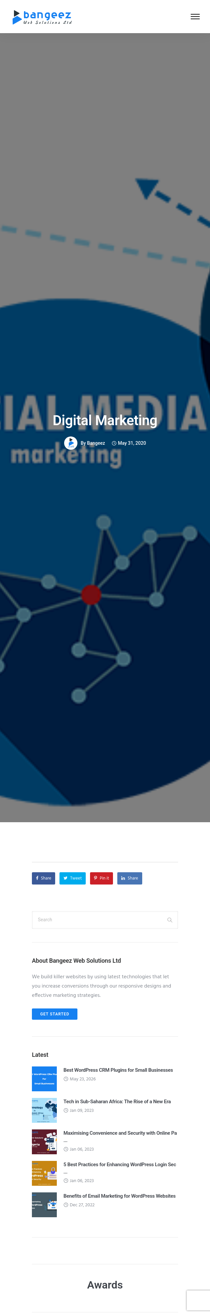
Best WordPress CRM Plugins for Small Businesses (118, 1070)
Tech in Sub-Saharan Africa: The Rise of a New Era (117, 1102)
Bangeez (96, 443)
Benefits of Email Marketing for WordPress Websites (119, 1196)
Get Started (54, 1014)
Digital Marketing (104, 420)
